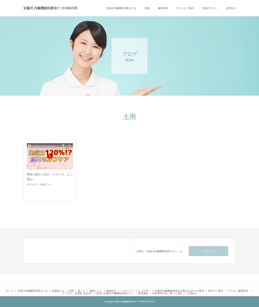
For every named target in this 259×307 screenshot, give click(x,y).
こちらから (208, 251)
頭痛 (71, 290)
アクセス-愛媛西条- (238, 290)
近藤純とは (58, 290)
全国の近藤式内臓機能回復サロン (115, 293)
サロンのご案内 (185, 8)
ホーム (9, 290)
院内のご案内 (215, 290)
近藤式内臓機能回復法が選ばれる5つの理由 (179, 290)
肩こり (81, 290)
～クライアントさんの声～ (135, 290)
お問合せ (231, 8)
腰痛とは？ (95, 290)
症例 (147, 8)
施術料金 (163, 8)
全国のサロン (209, 8)
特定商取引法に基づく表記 (167, 293)
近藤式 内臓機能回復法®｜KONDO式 (50, 8)
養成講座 (143, 293)
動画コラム (45, 184)
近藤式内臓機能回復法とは (121, 8)
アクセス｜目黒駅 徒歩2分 (77, 293)
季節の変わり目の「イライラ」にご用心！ (50, 177)
